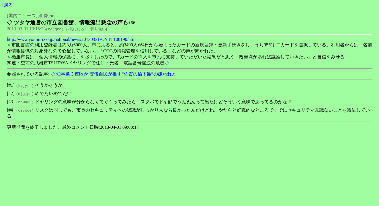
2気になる (76, 29)
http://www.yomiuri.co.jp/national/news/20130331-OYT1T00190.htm (71, 39)
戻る (8, 5)
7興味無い (97, 29)
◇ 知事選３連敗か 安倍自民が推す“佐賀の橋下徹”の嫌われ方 (112, 74)
